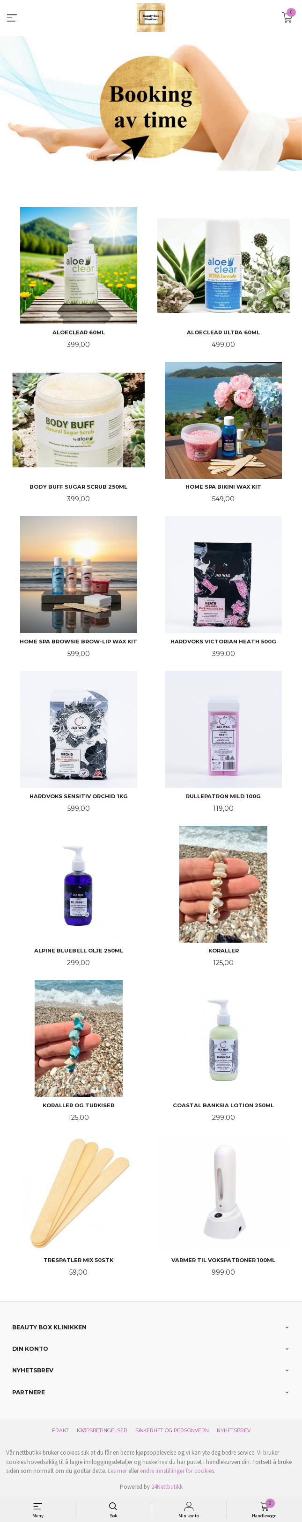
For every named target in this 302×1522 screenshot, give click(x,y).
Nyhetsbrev (233, 1430)
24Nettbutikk (167, 1486)
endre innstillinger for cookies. (177, 1470)
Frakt (60, 1430)
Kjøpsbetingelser (102, 1430)
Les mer (117, 1470)
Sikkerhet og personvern (172, 1430)
